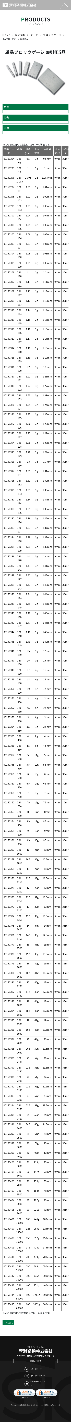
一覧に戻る (8, 1322)
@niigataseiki (33, 1369)
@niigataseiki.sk (35, 1376)
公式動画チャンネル (35, 1383)
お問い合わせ (35, 1360)
